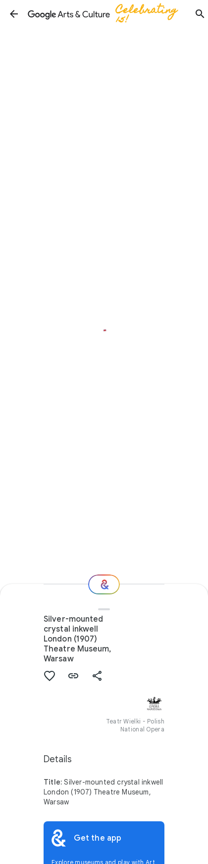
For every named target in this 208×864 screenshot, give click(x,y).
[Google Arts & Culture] (107, 14)
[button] (14, 14)
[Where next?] (104, 584)
